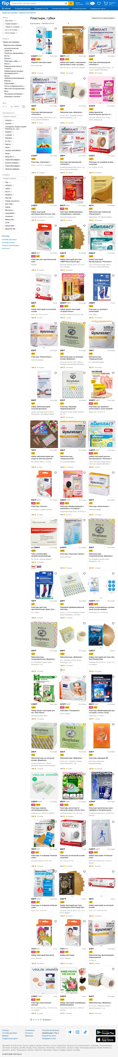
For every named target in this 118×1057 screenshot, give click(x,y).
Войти (78, 2)
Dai (8, 192)
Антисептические (11, 49)
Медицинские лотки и (13, 67)
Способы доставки (9, 239)
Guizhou (12, 163)
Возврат (5, 1036)
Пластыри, (12, 61)
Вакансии (29, 1036)
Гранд (10, 226)
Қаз (87, 3)
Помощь (5, 1030)
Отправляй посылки (23, 8)
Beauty (10, 219)
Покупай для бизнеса (60, 8)
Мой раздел (79, 4)
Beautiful (10, 229)
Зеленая (12, 169)
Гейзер (13, 201)
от (6, 106)
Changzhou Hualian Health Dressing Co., (15, 128)
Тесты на (14, 86)
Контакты (6, 248)
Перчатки (14, 53)
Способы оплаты (8, 242)
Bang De (10, 157)
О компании (30, 1030)
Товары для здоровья (10, 13)
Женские (15, 88)
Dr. (8, 141)
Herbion (13, 150)
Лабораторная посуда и (13, 72)
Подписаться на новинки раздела (103, 18)
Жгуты (14, 77)
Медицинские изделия (27, 13)
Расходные (14, 94)
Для (9, 204)
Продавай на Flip (41, 8)
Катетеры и (12, 96)
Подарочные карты (97, 8)
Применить (23, 106)
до (16, 106)
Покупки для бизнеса (10, 245)
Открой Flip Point (79, 8)
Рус (92, 3)
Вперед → (47, 1019)
